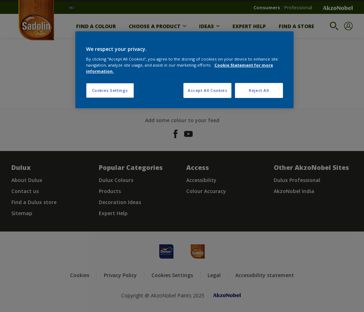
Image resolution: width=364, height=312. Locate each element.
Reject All (259, 90)
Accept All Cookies (207, 90)
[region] (184, 70)
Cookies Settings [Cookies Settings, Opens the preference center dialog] (110, 90)
